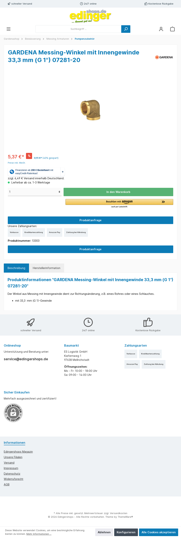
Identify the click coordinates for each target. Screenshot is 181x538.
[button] (119, 203)
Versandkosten (118, 513)
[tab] (16, 268)
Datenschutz (12, 473)
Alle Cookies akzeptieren (159, 532)
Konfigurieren (126, 532)
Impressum (11, 468)
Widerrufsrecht (13, 479)
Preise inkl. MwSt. (17, 163)
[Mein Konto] (161, 29)
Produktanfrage (90, 220)
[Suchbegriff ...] (78, 29)
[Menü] (8, 29)
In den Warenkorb (118, 191)
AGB (6, 484)
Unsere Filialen (13, 457)
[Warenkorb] (172, 29)
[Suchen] (125, 29)
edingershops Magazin (18, 451)
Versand (9, 462)
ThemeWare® (125, 516)
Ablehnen (104, 532)
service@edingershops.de (26, 359)
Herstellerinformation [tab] (46, 268)
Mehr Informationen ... (38, 533)
